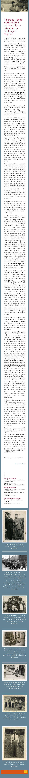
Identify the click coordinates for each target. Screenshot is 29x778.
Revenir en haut (20, 464)
